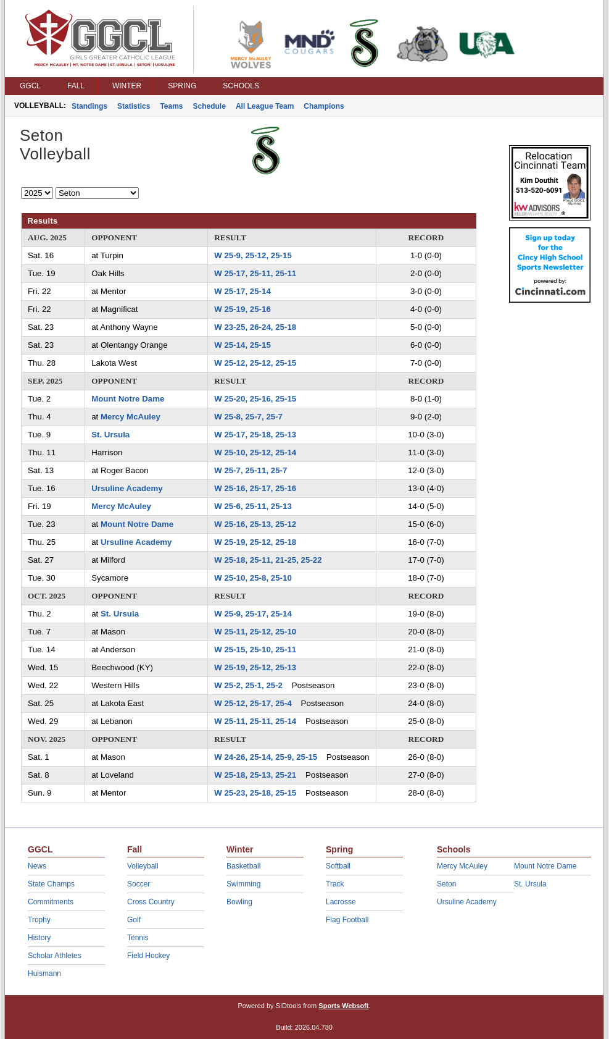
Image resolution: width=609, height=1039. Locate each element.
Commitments (50, 902)
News (37, 866)
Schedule (209, 106)
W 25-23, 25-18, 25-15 (255, 792)
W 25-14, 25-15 (242, 345)
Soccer (138, 884)
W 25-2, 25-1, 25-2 (248, 685)
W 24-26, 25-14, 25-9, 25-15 (265, 757)
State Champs (51, 884)
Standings (89, 106)
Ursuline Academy (127, 488)
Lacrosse (341, 902)
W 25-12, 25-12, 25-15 (255, 363)
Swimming (243, 884)
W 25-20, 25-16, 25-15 (255, 398)
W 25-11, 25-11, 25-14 (255, 721)
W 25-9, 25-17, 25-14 (253, 613)
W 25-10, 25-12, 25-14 (255, 452)
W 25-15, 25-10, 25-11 (255, 649)
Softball (338, 866)
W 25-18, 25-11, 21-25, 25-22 (267, 560)
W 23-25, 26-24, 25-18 (255, 327)
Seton (446, 884)
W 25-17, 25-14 (242, 291)
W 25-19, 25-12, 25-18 (255, 542)
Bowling (239, 902)
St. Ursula (110, 434)
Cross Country (151, 902)
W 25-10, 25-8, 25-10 (253, 578)
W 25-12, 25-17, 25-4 (253, 703)
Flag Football (347, 919)
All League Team (265, 106)
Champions (324, 106)
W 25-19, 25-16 (242, 309)
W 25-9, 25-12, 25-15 (253, 255)
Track (335, 884)
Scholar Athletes (54, 955)
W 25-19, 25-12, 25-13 (255, 667)
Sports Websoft (343, 1005)
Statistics (133, 106)
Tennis (138, 937)
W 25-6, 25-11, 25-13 (253, 506)
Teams (171, 106)
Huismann (44, 973)
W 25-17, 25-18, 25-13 (255, 434)
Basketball (243, 866)
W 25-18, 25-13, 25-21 (255, 775)
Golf (134, 919)
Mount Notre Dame (127, 398)
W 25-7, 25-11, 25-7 (250, 470)
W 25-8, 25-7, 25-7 (248, 416)
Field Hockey (148, 955)
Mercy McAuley (130, 416)
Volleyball (143, 866)
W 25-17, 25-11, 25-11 (255, 273)
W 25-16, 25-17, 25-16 (255, 488)
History (39, 937)
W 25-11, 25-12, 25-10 (255, 631)
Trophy (39, 919)
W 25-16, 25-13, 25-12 (255, 524)
